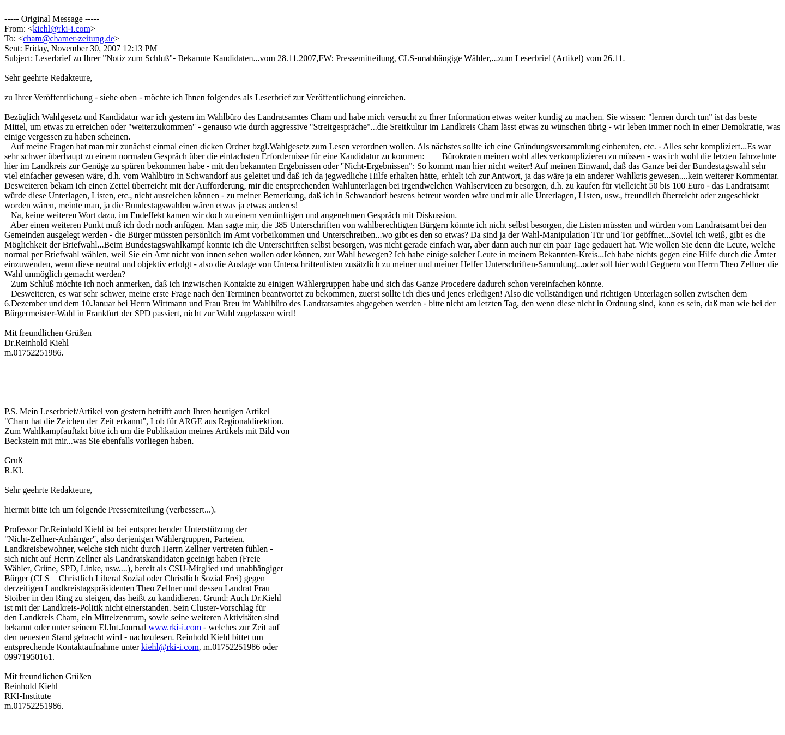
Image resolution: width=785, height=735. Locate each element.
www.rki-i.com (174, 627)
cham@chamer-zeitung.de (68, 38)
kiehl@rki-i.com (61, 28)
